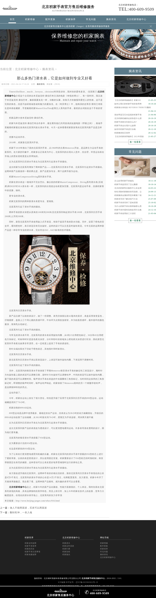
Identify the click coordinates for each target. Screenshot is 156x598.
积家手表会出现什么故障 (135, 126)
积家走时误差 (68, 546)
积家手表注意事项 (32, 552)
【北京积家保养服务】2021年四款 (135, 136)
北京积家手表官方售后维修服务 (68, 7)
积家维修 (30, 19)
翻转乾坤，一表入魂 (21, 512)
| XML (119, 578)
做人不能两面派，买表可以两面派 (28, 508)
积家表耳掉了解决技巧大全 (135, 199)
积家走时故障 (30, 543)
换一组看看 (135, 142)
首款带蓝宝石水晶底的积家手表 (135, 115)
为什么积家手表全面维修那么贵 (135, 206)
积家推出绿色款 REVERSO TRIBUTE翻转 (135, 108)
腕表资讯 (111, 19)
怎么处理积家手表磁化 (135, 181)
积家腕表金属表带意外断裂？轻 (135, 195)
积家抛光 (66, 554)
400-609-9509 (136, 9)
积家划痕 (66, 552)
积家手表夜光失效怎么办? (135, 122)
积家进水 (66, 543)
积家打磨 (66, 549)
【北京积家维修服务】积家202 (135, 100)
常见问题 (91, 19)
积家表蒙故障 (30, 554)
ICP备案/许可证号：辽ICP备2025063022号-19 (78, 582)
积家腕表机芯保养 (135, 133)
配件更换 (50, 19)
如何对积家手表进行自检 (135, 129)
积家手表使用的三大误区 (135, 213)
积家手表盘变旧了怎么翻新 (135, 184)
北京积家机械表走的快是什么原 (135, 118)
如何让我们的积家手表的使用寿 (135, 104)
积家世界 (29, 537)
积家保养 (71, 19)
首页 (12, 19)
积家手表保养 (30, 546)
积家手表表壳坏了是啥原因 (135, 202)
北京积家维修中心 (136, 19)
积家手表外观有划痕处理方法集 (135, 210)
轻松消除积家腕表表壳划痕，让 (135, 192)
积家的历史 (29, 549)
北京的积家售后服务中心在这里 (135, 188)
